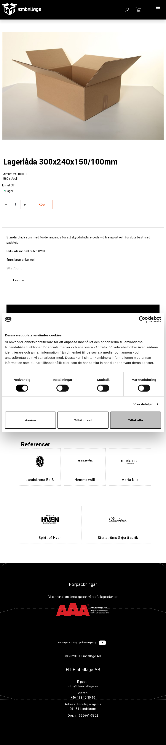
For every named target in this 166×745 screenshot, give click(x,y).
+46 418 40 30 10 (83, 697)
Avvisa (30, 420)
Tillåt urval (83, 420)
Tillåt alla (135, 420)
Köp (41, 204)
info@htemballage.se (83, 686)
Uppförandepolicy (87, 642)
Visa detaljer (143, 404)
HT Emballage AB (83, 670)
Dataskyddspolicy (67, 642)
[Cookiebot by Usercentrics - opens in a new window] (142, 319)
